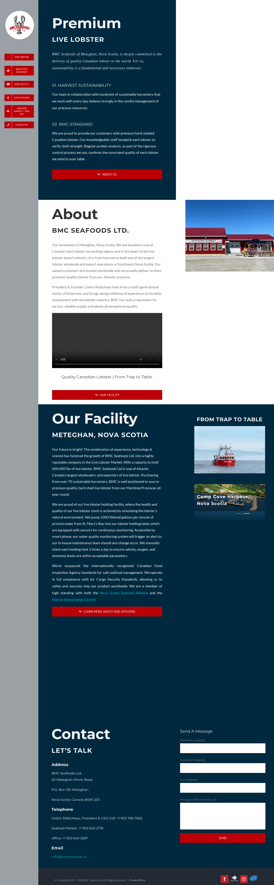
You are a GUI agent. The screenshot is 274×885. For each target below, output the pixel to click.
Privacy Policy (137, 880)
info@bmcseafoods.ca (69, 857)
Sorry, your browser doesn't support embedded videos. (107, 340)
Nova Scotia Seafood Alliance (124, 593)
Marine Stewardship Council (74, 599)
